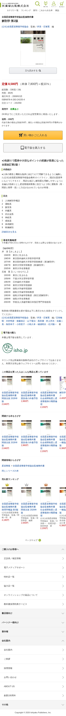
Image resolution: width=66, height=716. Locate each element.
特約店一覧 (9, 577)
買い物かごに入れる (33, 135)
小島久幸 (31, 324)
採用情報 (8, 668)
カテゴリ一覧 (12, 10)
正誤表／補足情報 (12, 558)
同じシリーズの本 (10, 471)
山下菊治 (31, 321)
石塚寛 (46, 26)
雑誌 (57, 10)
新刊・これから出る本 (43, 10)
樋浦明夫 (42, 324)
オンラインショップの (21, 595)
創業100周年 (10, 695)
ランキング (26, 10)
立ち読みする (31, 70)
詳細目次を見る (9, 232)
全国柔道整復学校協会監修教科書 (29, 466)
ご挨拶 (7, 659)
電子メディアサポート (14, 567)
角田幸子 (10, 324)
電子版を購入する (33, 147)
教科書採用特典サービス (15, 604)
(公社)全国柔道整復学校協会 (15, 26)
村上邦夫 (50, 321)
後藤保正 (21, 321)
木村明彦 (10, 321)
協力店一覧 (9, 586)
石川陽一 (52, 324)
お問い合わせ (10, 677)
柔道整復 (6, 466)
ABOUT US (9, 686)
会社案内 (8, 650)
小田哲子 (21, 324)
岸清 (39, 26)
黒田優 (41, 321)
